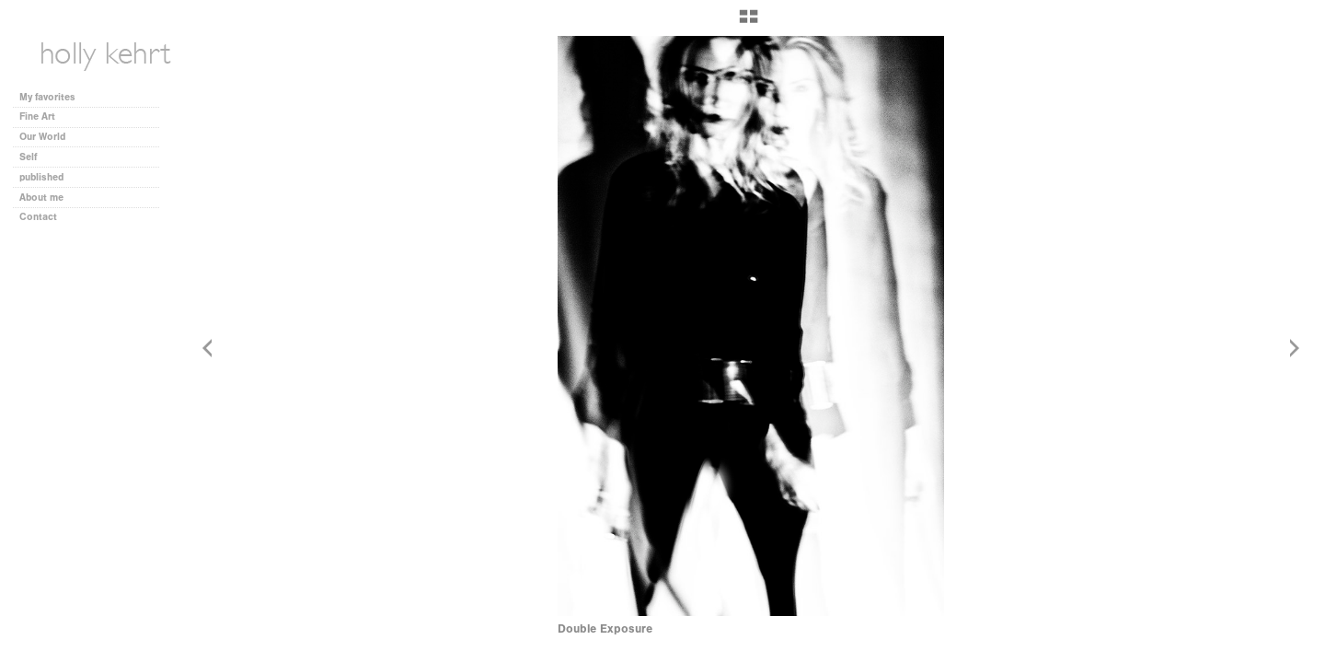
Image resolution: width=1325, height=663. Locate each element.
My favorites (47, 97)
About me (41, 198)
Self (28, 157)
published (41, 177)
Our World (48, 137)
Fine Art (43, 116)
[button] (748, 23)
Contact (38, 217)
